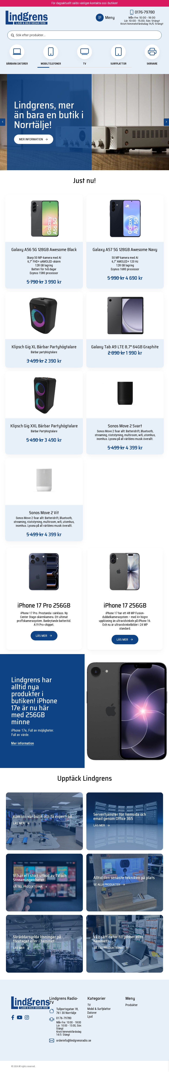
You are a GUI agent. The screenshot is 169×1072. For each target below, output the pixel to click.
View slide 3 (67, 67)
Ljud (90, 1016)
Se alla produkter (109, 884)
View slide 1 (43, 67)
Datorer (92, 1012)
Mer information (33, 139)
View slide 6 (102, 67)
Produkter (131, 1005)
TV (89, 1005)
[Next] (166, 122)
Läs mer (44, 635)
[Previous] (2, 122)
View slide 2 (55, 67)
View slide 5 (90, 67)
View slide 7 (114, 67)
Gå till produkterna (30, 886)
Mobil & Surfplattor (99, 1009)
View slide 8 (126, 67)
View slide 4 (78, 67)
